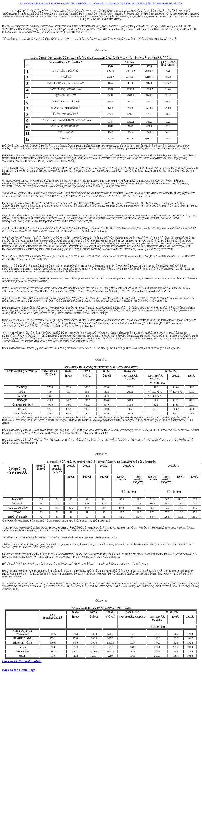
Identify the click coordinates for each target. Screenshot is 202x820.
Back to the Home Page (18, 670)
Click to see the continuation (21, 661)
